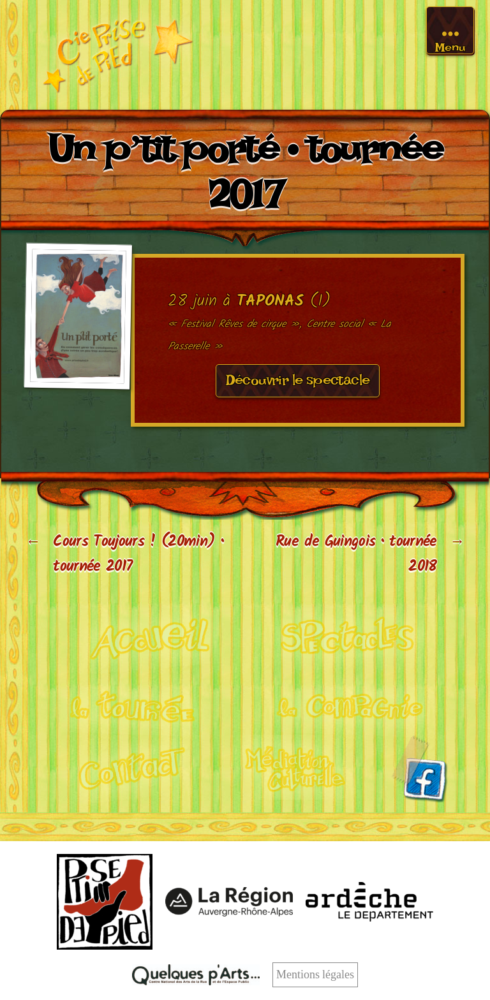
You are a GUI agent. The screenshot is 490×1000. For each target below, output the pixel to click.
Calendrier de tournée (140, 702)
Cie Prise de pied (117, 55)
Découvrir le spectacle (298, 384)
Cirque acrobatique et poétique (140, 637)
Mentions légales (315, 974)
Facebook (419, 769)
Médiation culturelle (296, 767)
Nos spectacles (350, 637)
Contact (122, 767)
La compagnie (350, 702)
